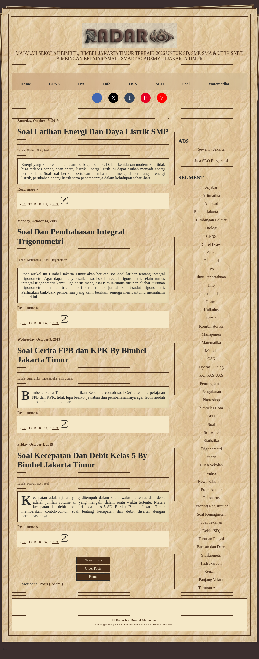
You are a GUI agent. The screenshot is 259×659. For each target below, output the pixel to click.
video (70, 378)
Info (106, 84)
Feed (170, 624)
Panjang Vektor (211, 579)
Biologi (211, 228)
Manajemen (211, 334)
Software (211, 432)
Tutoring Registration (211, 506)
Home (25, 84)
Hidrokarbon (211, 563)
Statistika (211, 440)
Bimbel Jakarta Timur (211, 211)
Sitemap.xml (160, 624)
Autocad (211, 203)
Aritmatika (34, 378)
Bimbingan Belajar (211, 220)
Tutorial (211, 457)
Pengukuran (211, 391)
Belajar (112, 624)
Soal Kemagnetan (211, 514)
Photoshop (211, 400)
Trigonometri (59, 260)
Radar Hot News (142, 624)
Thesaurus (211, 498)
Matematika (218, 84)
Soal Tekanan (211, 522)
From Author (211, 490)
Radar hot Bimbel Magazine (136, 620)
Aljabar (211, 187)
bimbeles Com (211, 408)
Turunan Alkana (211, 588)
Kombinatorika (211, 326)
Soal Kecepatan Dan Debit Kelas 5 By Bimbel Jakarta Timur (82, 460)
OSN (133, 84)
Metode (211, 351)
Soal (186, 84)
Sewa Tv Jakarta (211, 149)
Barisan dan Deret (211, 547)
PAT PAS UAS (211, 375)
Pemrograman (211, 383)
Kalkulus (211, 310)
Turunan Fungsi (211, 539)
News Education (211, 481)
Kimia (211, 318)
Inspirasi (211, 293)
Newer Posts (93, 560)
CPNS (54, 84)
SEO (160, 84)
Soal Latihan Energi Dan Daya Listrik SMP (92, 131)
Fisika (31, 150)
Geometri (211, 261)
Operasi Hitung (211, 367)
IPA (81, 84)
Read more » (27, 189)
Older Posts (93, 568)
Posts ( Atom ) (51, 584)
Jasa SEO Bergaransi (211, 161)
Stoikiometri (211, 555)
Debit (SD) (211, 531)
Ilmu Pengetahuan (211, 277)
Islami (211, 302)
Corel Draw (211, 244)
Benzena (211, 571)
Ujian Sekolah (211, 465)
